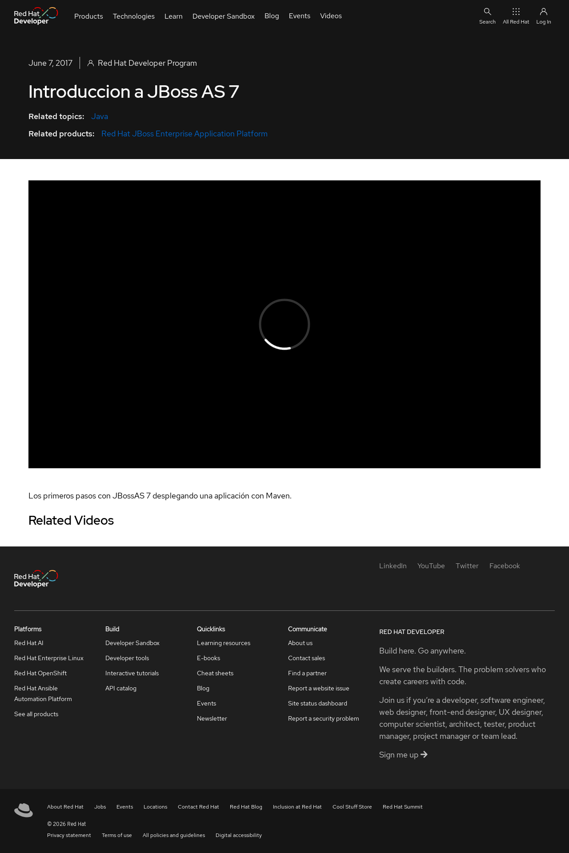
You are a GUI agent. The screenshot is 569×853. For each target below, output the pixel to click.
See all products (36, 714)
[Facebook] (504, 565)
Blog (203, 688)
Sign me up (403, 754)
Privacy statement (69, 835)
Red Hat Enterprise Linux (49, 658)
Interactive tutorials (132, 673)
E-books (208, 658)
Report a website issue (318, 688)
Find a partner (307, 673)
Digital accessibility (239, 835)
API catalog (120, 688)
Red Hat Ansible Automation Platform (43, 693)
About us (300, 643)
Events (206, 703)
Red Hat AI (29, 643)
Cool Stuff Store (352, 806)
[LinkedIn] (393, 565)
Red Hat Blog (246, 806)
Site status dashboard (317, 703)
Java (99, 116)
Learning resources (223, 643)
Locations (155, 806)
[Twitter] (467, 565)
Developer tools (127, 658)
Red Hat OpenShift (40, 673)
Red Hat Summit (403, 806)
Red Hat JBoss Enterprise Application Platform (184, 133)
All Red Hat (516, 15)
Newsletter (212, 718)
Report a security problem (323, 718)
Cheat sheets (215, 673)
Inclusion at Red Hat (297, 806)
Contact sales (306, 658)
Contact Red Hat (198, 806)
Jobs (100, 806)
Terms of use (117, 835)
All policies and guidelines (174, 835)
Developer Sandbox (132, 643)
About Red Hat (65, 806)
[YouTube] (431, 565)
